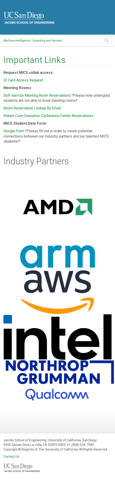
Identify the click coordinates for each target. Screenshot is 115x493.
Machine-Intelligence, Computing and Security (32, 40)
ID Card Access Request (23, 80)
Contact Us (11, 456)
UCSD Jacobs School (29, 21)
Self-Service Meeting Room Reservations (37, 95)
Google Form (13, 131)
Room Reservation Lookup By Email (32, 108)
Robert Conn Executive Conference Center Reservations (48, 116)
